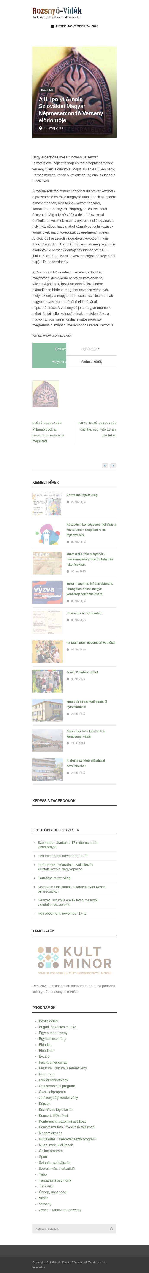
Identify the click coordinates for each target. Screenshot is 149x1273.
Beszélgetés (48, 1021)
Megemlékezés (50, 1133)
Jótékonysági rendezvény (58, 1098)
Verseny (45, 1204)
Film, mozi (47, 1074)
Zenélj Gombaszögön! (82, 672)
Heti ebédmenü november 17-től (62, 913)
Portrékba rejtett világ (82, 495)
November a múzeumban (84, 613)
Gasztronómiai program (57, 1086)
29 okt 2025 (78, 713)
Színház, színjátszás (54, 1162)
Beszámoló (47, 89)
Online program (51, 1151)
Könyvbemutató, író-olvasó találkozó (67, 1127)
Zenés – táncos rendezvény (60, 1210)
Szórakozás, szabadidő (56, 1169)
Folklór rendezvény (53, 1080)
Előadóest (46, 1050)
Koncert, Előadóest (53, 1115)
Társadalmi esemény (55, 1180)
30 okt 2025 (78, 679)
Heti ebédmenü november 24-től (62, 856)
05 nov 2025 (78, 601)
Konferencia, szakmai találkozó (63, 1121)
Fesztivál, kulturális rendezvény (63, 1068)
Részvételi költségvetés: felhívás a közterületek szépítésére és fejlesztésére (91, 530)
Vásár (43, 1198)
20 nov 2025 (78, 502)
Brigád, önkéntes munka (57, 1027)
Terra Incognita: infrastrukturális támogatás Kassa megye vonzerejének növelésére (90, 589)
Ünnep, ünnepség (52, 1192)
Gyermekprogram (52, 1092)
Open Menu (112, 12)
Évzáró (44, 1056)
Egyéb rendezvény (53, 1033)
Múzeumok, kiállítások (56, 1145)
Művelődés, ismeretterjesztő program (67, 1139)
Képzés (44, 1103)
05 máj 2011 (53, 128)
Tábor (43, 1174)
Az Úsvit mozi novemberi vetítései (91, 642)
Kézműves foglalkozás (56, 1110)
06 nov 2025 (78, 541)
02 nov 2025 (78, 649)
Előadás (45, 1045)
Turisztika (46, 1186)
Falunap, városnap (53, 1062)
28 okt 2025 (78, 772)
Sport (43, 1157)
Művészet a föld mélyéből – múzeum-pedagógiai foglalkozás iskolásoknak (90, 559)
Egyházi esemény (52, 1039)
